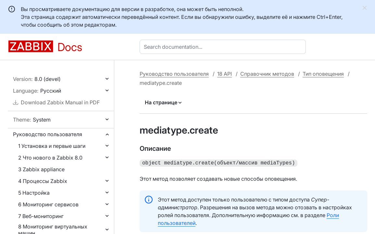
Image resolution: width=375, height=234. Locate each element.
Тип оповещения (323, 74)
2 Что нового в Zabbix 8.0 (50, 157)
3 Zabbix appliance (41, 169)
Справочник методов (267, 74)
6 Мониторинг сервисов (48, 204)
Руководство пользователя (47, 134)
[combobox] (224, 47)
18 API (224, 74)
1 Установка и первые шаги (51, 146)
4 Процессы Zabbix (42, 181)
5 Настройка (34, 192)
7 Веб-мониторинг (41, 216)
